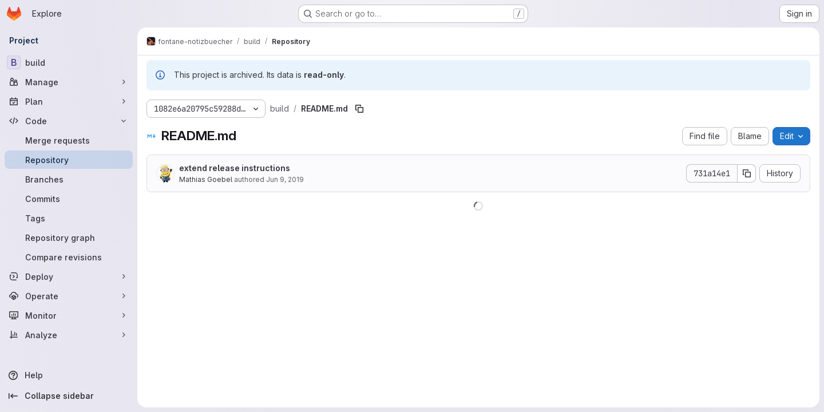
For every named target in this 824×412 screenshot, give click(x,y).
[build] (69, 62)
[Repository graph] (69, 237)
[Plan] (69, 101)
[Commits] (69, 198)
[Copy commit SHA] (747, 173)
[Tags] (69, 218)
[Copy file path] (359, 109)
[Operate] (69, 296)
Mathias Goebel (205, 179)
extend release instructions (234, 168)
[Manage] (69, 82)
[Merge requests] (69, 140)
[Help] (69, 375)
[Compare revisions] (69, 257)
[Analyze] (69, 335)
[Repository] (69, 159)
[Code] (69, 121)
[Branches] (69, 179)
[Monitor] (69, 315)
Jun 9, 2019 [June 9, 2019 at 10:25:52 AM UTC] (285, 179)
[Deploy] (69, 276)
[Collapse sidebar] (69, 396)
